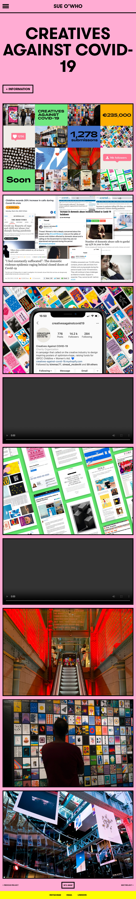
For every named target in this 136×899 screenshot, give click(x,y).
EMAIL (69, 895)
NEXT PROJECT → (127, 885)
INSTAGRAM (55, 895)
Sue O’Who (68, 6)
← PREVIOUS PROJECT (10, 885)
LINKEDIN (82, 895)
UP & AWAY (68, 885)
